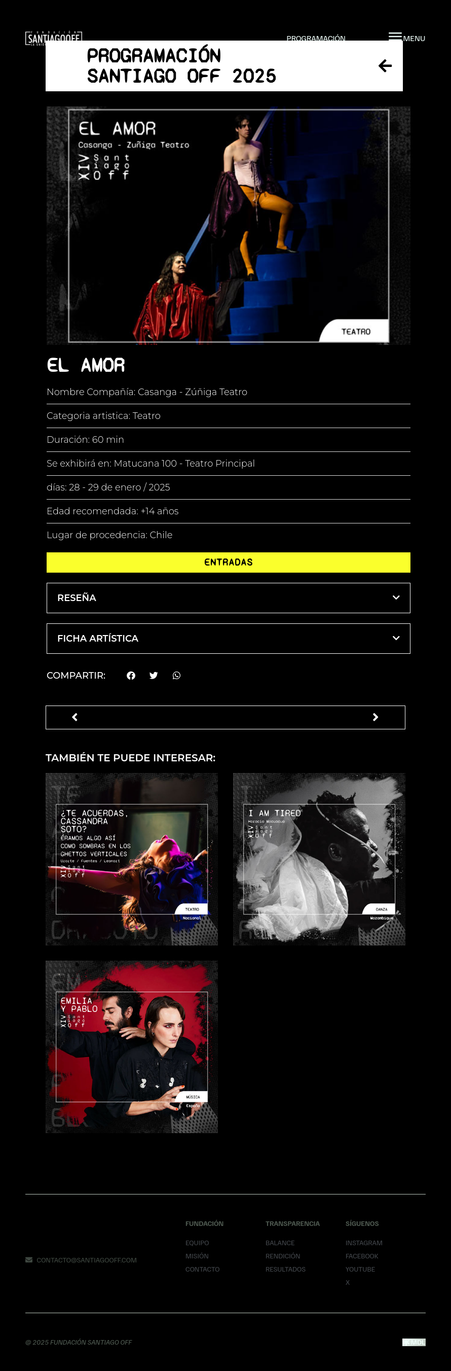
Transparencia (293, 1223)
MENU (414, 38)
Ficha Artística (97, 638)
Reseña (76, 598)
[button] (228, 598)
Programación (316, 38)
